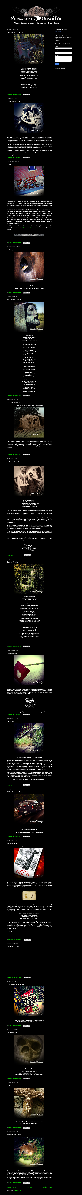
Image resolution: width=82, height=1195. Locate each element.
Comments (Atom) (18, 1190)
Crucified (10, 1085)
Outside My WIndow (13, 562)
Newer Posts (11, 1187)
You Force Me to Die (14, 299)
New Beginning (12, 653)
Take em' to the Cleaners (15, 984)
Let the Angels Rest (13, 101)
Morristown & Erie (13, 947)
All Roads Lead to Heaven (15, 792)
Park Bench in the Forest (15, 32)
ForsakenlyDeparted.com (62, 35)
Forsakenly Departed (59, 31)
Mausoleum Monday (14, 402)
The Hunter (10, 721)
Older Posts (47, 1187)
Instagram (58, 40)
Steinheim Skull (12, 1033)
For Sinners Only (12, 843)
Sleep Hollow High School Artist (31, 227)
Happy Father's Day (13, 461)
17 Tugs (9, 164)
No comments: (17, 94)
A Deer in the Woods (14, 1134)
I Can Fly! (10, 249)
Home (30, 1187)
